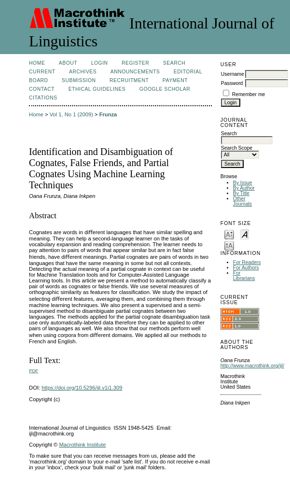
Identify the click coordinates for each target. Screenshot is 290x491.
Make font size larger (229, 245)
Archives (83, 71)
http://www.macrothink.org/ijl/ (252, 365)
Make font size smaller (229, 233)
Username (232, 74)
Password (232, 83)
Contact (42, 89)
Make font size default (244, 233)
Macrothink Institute (82, 445)
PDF (33, 370)
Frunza (108, 114)
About (68, 63)
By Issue (242, 182)
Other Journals (242, 201)
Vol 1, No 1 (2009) (71, 114)
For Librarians (244, 275)
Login (99, 63)
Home (37, 63)
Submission (79, 80)
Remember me (248, 94)
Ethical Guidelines (97, 89)
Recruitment (129, 80)
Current (42, 71)
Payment (175, 80)
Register (135, 63)
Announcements (135, 71)
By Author (244, 188)
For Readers (247, 262)
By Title (241, 193)
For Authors (246, 267)
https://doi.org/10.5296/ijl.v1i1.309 (81, 388)
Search (174, 63)
